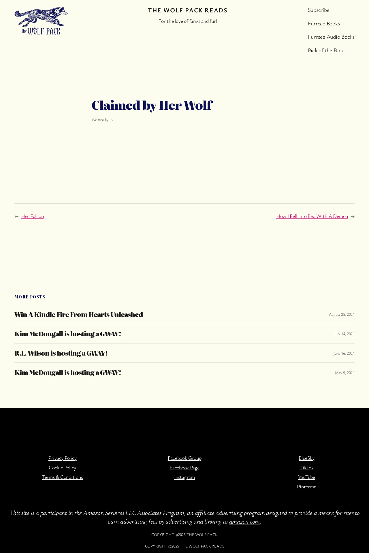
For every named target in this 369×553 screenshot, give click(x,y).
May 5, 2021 (345, 372)
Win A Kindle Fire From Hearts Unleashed (78, 314)
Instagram (184, 476)
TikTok (307, 467)
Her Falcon (32, 215)
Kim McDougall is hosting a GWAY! (67, 333)
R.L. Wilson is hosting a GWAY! (61, 353)
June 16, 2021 (344, 353)
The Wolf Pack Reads (187, 10)
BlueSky (306, 457)
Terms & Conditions (62, 476)
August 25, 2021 (342, 314)
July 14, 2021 (344, 333)
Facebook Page (184, 467)
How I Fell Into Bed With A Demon (312, 215)
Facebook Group (185, 457)
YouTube (306, 476)
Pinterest (306, 486)
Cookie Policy (62, 467)
